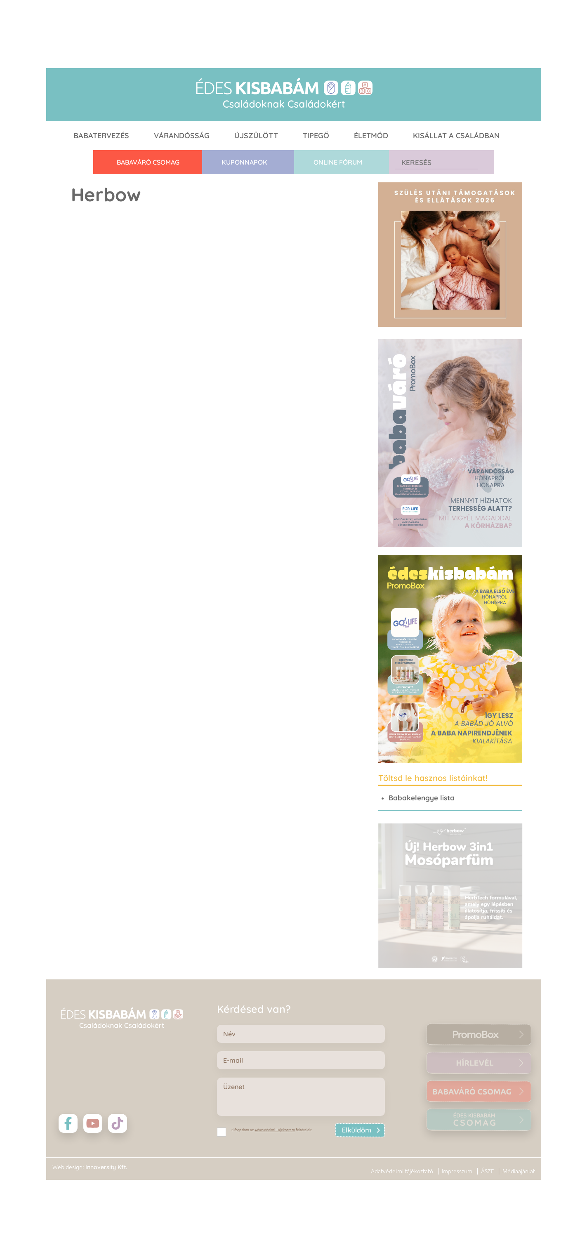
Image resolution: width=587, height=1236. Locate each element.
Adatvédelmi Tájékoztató (275, 1130)
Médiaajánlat (518, 1171)
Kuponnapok (244, 162)
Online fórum (338, 162)
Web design (67, 1167)
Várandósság (182, 135)
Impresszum (457, 1171)
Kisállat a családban (456, 135)
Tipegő (316, 135)
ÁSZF (487, 1171)
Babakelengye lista (422, 797)
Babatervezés (101, 135)
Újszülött (256, 135)
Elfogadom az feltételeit (271, 1130)
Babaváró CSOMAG (148, 162)
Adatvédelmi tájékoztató (402, 1171)
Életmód (371, 135)
